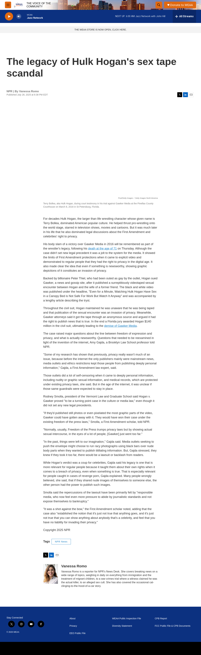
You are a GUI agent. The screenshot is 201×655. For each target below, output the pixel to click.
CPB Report (161, 618)
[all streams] (184, 16)
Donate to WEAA (181, 5)
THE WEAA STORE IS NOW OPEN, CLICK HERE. (100, 29)
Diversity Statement (122, 626)
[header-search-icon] (158, 5)
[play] (9, 16)
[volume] (19, 16)
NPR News (61, 541)
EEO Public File (77, 633)
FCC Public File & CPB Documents (172, 626)
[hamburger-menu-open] (8, 5)
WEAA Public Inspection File (126, 618)
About (72, 618)
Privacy (73, 626)
